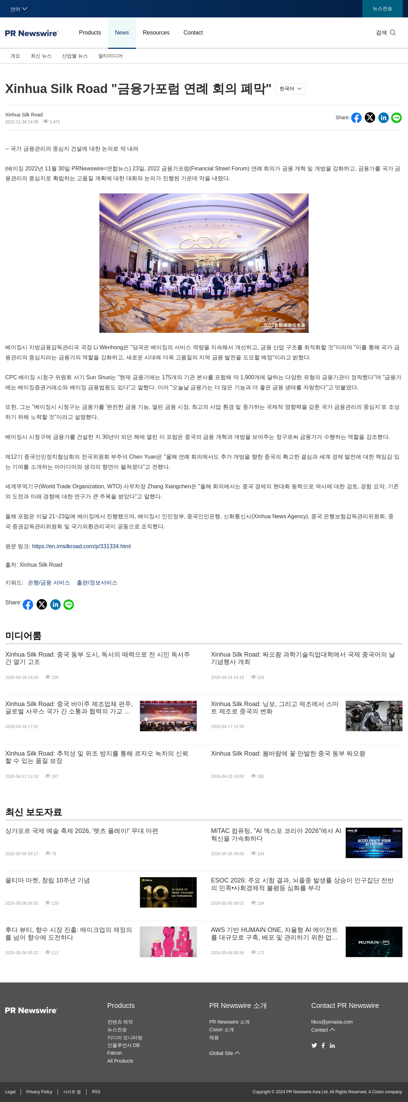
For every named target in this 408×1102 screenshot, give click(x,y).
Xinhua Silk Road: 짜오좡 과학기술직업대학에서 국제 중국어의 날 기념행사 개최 (303, 658)
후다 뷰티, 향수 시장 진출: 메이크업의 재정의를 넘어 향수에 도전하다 (68, 933)
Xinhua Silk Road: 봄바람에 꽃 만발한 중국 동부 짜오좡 (288, 753)
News (122, 33)
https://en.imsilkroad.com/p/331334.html (81, 546)
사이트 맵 (72, 1091)
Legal (10, 1091)
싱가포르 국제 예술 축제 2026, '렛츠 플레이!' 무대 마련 (81, 830)
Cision (378, 1091)
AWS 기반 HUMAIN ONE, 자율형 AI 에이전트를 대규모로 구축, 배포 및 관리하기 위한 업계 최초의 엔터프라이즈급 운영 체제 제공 (274, 933)
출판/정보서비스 (97, 583)
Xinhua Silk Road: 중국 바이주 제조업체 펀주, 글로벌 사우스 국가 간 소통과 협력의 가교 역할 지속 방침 (69, 708)
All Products (120, 1061)
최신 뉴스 (41, 56)
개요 (15, 56)
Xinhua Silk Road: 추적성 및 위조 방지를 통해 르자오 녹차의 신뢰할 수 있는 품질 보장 (96, 757)
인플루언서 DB (123, 1045)
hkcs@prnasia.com (332, 1022)
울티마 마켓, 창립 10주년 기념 (47, 880)
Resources (156, 33)
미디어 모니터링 (125, 1037)
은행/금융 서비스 (49, 583)
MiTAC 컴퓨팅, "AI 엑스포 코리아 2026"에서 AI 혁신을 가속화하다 (276, 834)
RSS (96, 1091)
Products (90, 33)
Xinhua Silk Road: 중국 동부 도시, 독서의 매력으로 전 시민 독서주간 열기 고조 (97, 658)
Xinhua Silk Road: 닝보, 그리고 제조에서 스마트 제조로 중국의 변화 (275, 708)
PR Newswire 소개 (238, 1005)
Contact (193, 33)
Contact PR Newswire (345, 1005)
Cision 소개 (221, 1029)
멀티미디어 (110, 56)
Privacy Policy (39, 1091)
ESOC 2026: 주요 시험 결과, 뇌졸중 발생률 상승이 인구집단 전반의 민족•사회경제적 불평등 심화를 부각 (302, 884)
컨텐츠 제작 (120, 1022)
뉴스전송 (382, 8)
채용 (214, 1037)
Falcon (114, 1053)
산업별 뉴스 (75, 56)
